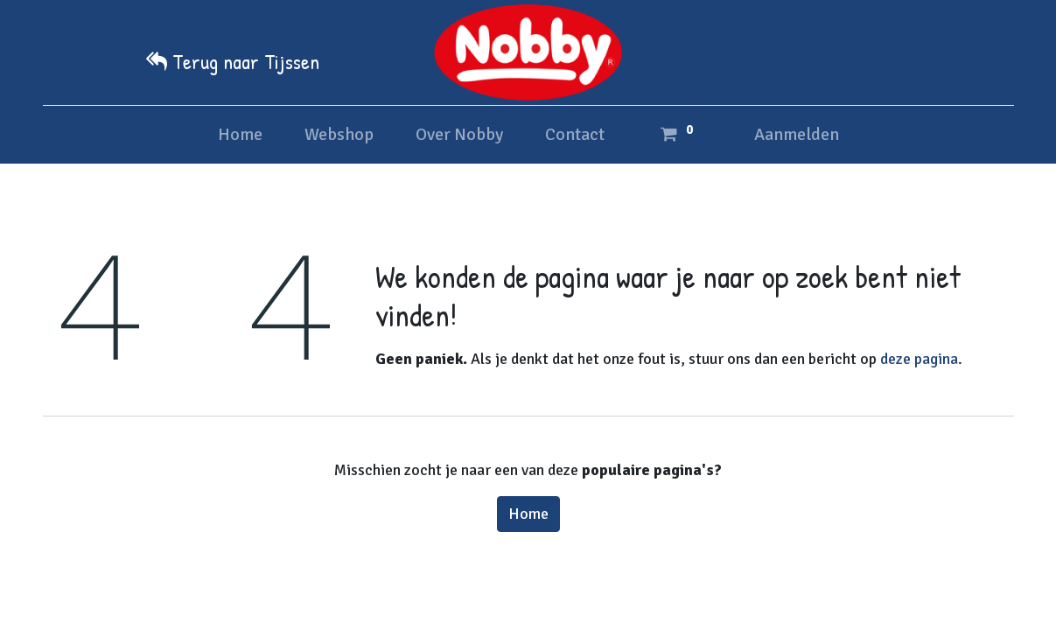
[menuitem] (240, 135)
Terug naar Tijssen (245, 61)
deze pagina (919, 358)
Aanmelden (796, 134)
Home (528, 513)
